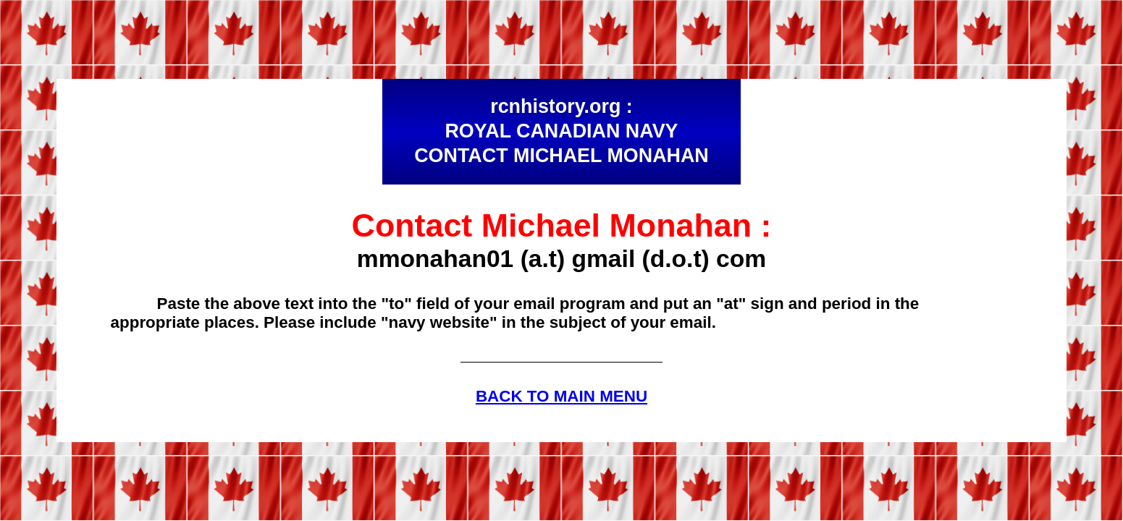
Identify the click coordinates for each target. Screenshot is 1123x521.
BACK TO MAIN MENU (561, 396)
